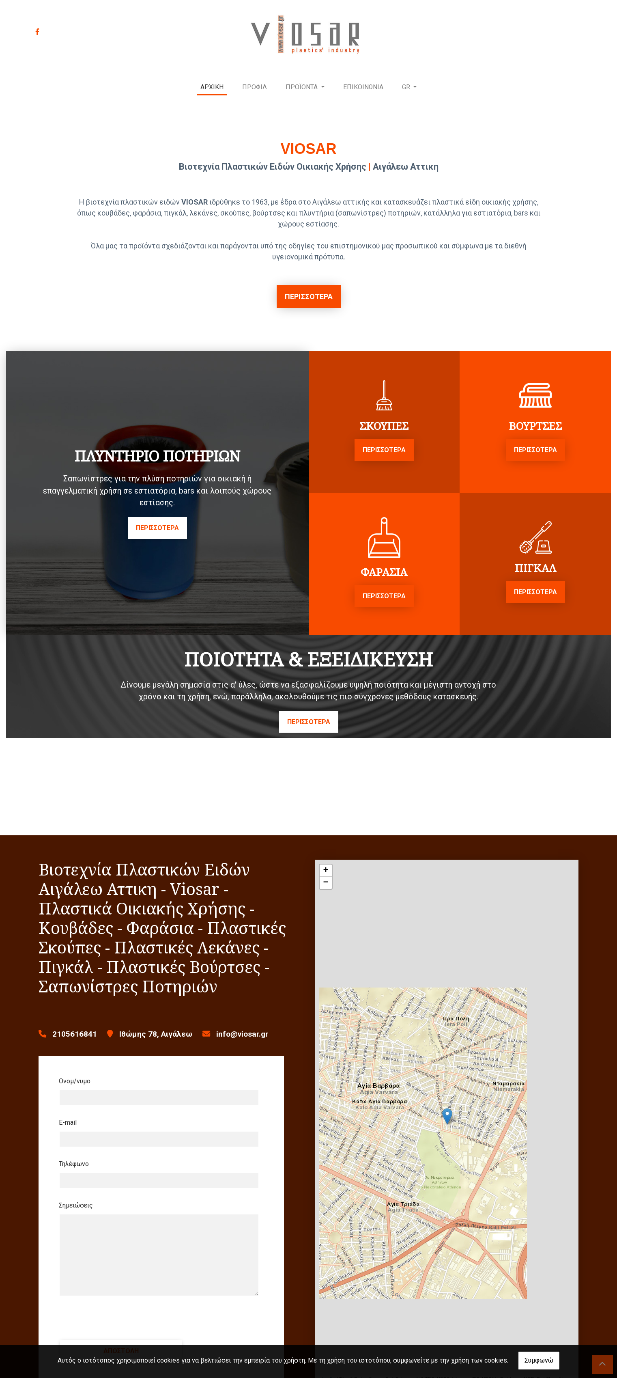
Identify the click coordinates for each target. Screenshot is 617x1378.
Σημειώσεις (76, 1205)
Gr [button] (407, 87)
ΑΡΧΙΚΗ (212, 87)
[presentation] (120, 1318)
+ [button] (325, 871)
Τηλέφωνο (74, 1164)
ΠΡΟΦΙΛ (254, 87)
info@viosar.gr (242, 1034)
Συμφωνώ (539, 1360)
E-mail (68, 1122)
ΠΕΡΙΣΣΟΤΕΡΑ (309, 296)
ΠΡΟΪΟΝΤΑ (302, 87)
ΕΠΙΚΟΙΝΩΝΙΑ (363, 87)
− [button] (325, 883)
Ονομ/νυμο (74, 1081)
